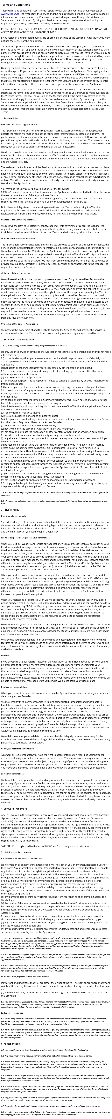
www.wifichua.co (10, 13)
